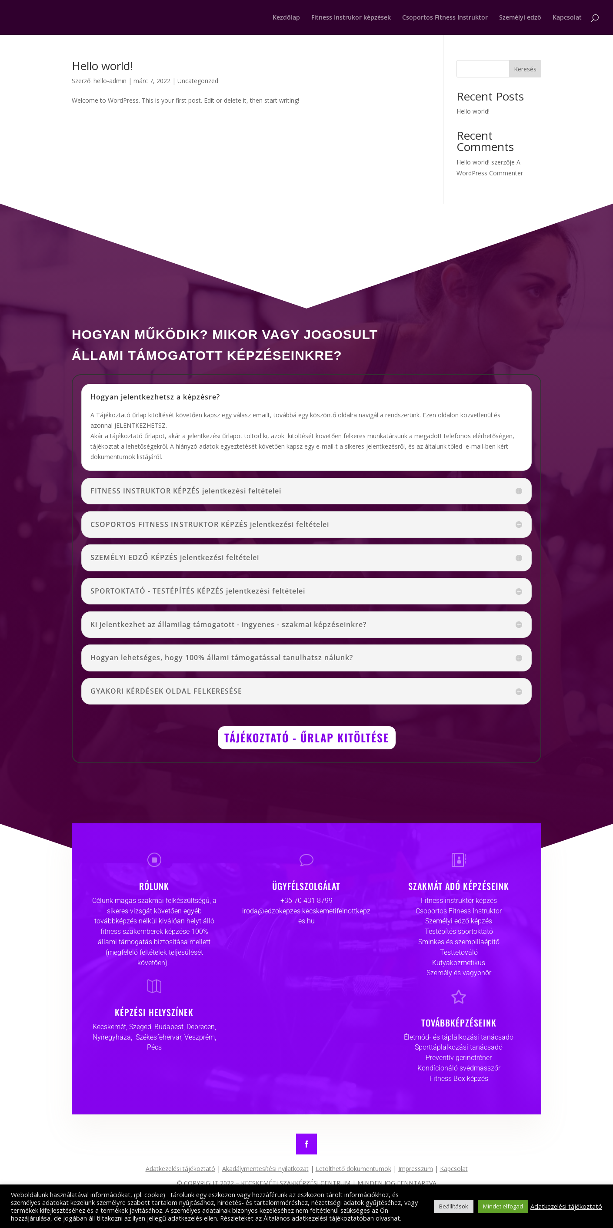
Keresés (525, 69)
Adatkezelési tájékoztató (566, 1206)
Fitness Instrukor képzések (351, 17)
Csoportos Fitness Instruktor (445, 17)
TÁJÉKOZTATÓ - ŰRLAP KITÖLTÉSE (306, 737)
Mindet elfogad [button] (503, 1206)
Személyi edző (520, 17)
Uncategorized (197, 81)
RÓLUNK (154, 885)
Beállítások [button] (453, 1206)
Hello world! (102, 66)
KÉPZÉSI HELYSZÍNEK (154, 1012)
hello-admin (110, 81)
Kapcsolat (567, 17)
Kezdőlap (286, 17)
